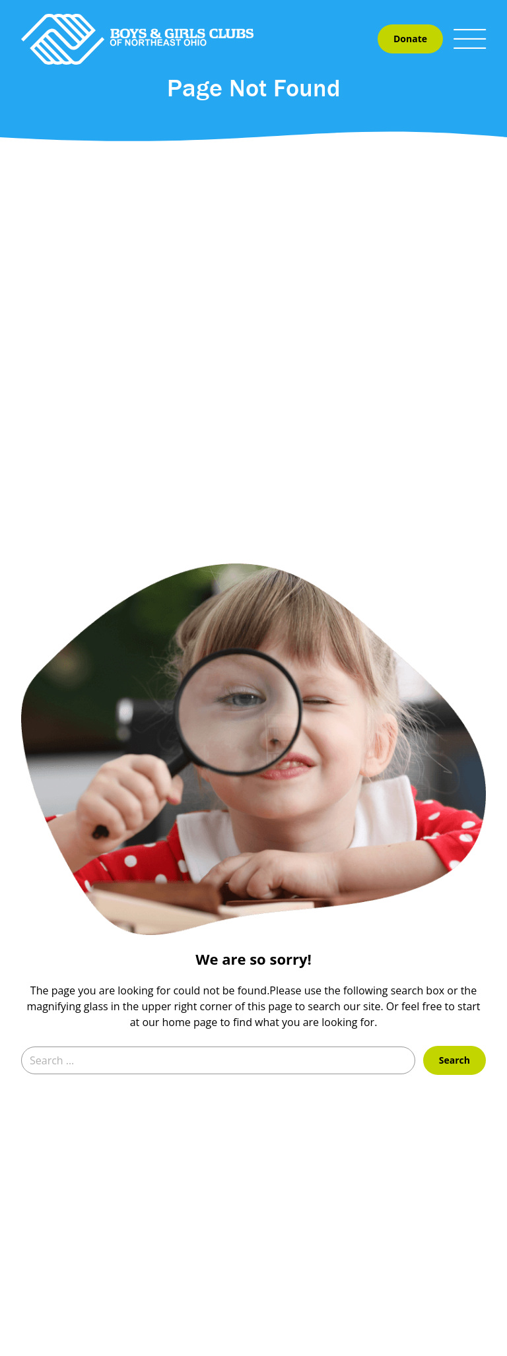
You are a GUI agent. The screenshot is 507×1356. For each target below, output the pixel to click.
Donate (410, 38)
